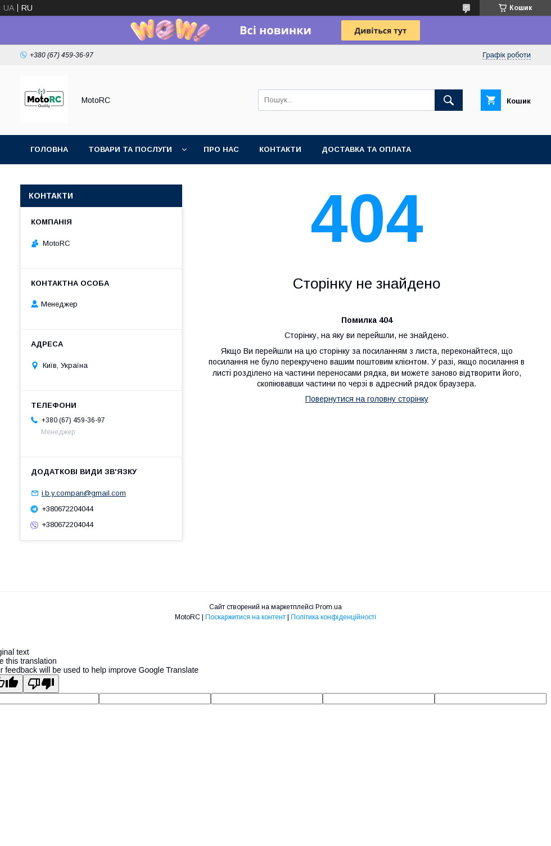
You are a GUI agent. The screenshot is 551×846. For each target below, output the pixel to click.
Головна (49, 149)
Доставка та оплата (366, 149)
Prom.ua (328, 607)
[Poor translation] (41, 683)
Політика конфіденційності (333, 617)
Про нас (221, 149)
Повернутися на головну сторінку (366, 398)
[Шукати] (449, 100)
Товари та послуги (130, 149)
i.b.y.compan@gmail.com (84, 493)
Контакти (280, 149)
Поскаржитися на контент (245, 617)
